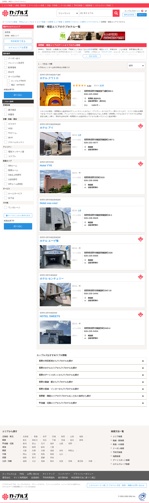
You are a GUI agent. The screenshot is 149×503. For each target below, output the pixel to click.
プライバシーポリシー (83, 474)
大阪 (25, 450)
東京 (25, 440)
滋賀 (52, 450)
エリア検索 (8, 5)
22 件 (102, 85)
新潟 (25, 443)
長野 (70, 443)
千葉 (54, 440)
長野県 (90, 49)
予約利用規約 (49, 477)
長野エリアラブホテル (90, 22)
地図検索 (88, 5)
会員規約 (35, 477)
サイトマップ (49, 474)
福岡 (25, 461)
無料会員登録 (129, 15)
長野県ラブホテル (72, 22)
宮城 (54, 436)
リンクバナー (64, 474)
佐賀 (61, 461)
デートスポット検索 (36, 5)
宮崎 (70, 461)
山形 (72, 436)
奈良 (61, 450)
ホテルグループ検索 (103, 5)
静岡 (34, 447)
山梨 (61, 443)
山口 (61, 454)
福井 (52, 443)
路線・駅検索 (20, 5)
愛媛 (43, 457)
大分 (34, 461)
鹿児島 (80, 461)
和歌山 (71, 450)
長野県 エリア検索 (55, 22)
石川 (43, 443)
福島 (81, 436)
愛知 (25, 447)
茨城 (63, 440)
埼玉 (45, 440)
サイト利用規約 (21, 477)
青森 (36, 436)
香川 (34, 457)
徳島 (25, 457)
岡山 (25, 454)
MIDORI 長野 (107, 52)
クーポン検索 (65, 5)
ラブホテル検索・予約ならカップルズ (19, 22)
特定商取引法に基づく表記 (83, 477)
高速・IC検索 (52, 5)
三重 (52, 447)
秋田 (63, 436)
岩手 (45, 436)
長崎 (43, 461)
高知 (52, 457)
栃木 (72, 440)
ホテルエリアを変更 (18, 47)
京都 (43, 450)
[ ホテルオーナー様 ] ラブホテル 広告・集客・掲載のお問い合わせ (116, 485)
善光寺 (123, 55)
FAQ (22, 474)
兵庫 (34, 450)
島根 (52, 454)
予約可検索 (78, 5)
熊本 (52, 461)
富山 (34, 443)
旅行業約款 (63, 477)
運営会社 (6, 477)
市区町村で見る (18, 41)
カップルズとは (9, 474)
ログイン (141, 15)
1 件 (79, 135)
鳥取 (43, 454)
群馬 (81, 440)
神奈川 (35, 440)
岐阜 (43, 447)
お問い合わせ (33, 474)
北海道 (25, 436)
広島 (34, 454)
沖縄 (90, 461)
